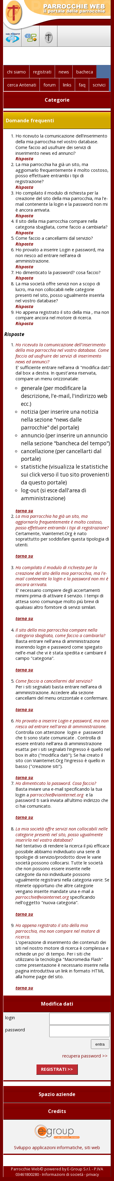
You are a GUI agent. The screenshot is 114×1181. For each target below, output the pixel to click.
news (64, 72)
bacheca (84, 72)
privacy (92, 1174)
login (10, 1017)
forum (49, 85)
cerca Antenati (21, 85)
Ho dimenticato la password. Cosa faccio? (56, 783)
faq (82, 85)
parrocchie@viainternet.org (56, 795)
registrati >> (57, 1069)
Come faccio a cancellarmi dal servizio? (54, 681)
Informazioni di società (62, 1174)
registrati (42, 72)
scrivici (99, 85)
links (67, 85)
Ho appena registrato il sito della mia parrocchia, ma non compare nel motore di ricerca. (58, 930)
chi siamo (16, 72)
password (15, 1030)
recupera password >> (85, 1056)
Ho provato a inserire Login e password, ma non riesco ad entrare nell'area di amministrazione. (62, 723)
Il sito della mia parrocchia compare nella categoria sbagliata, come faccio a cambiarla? (60, 633)
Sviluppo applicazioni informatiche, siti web (57, 1145)
